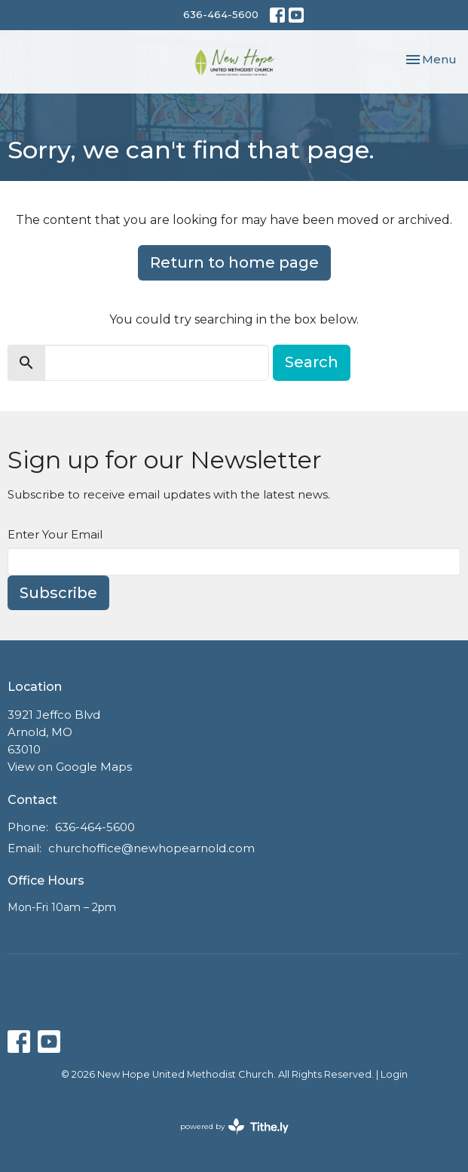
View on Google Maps (70, 766)
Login (394, 1074)
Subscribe (58, 593)
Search (311, 362)
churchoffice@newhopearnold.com (151, 848)
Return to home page (234, 262)
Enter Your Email (55, 534)
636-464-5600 (220, 14)
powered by (234, 1126)
